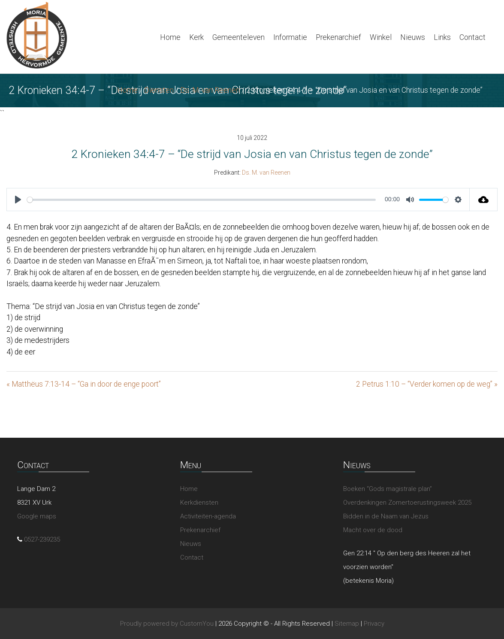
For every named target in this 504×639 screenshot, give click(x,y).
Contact (472, 37)
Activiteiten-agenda (208, 516)
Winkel (381, 37)
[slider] (201, 200)
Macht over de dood (372, 530)
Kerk (196, 37)
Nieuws (412, 37)
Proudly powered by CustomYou (167, 623)
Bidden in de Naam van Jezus (386, 516)
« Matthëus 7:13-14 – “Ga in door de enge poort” (83, 384)
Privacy (374, 623)
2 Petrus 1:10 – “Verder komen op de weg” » (427, 384)
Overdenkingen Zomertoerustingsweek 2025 (407, 502)
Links (442, 37)
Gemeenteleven (238, 37)
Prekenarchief (338, 37)
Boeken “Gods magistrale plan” (387, 489)
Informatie (290, 37)
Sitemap (347, 623)
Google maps (36, 516)
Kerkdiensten (199, 502)
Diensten (159, 90)
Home (170, 37)
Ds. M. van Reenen (210, 90)
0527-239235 (42, 539)
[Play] (18, 199)
